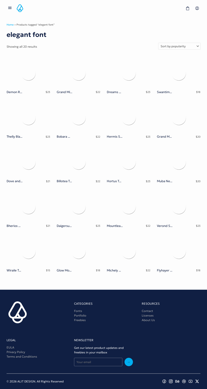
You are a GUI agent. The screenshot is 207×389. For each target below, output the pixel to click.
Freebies (80, 320)
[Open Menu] (10, 8)
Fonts (78, 311)
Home (10, 24)
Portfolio (80, 315)
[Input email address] (98, 362)
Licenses (148, 315)
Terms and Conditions (22, 356)
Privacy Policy (16, 352)
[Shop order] (179, 46)
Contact (147, 311)
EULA (10, 347)
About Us (148, 320)
